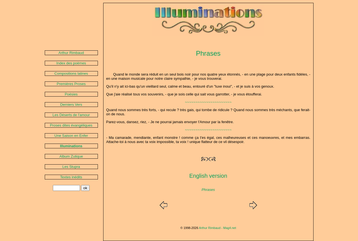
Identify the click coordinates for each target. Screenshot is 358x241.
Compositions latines (71, 73)
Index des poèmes (71, 63)
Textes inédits (71, 177)
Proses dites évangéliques (71, 125)
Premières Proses (71, 84)
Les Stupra (71, 167)
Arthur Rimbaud (71, 53)
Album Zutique (71, 156)
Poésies (71, 94)
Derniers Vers (71, 104)
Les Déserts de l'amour (71, 115)
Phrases (208, 190)
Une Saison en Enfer (71, 136)
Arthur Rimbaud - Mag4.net (217, 228)
